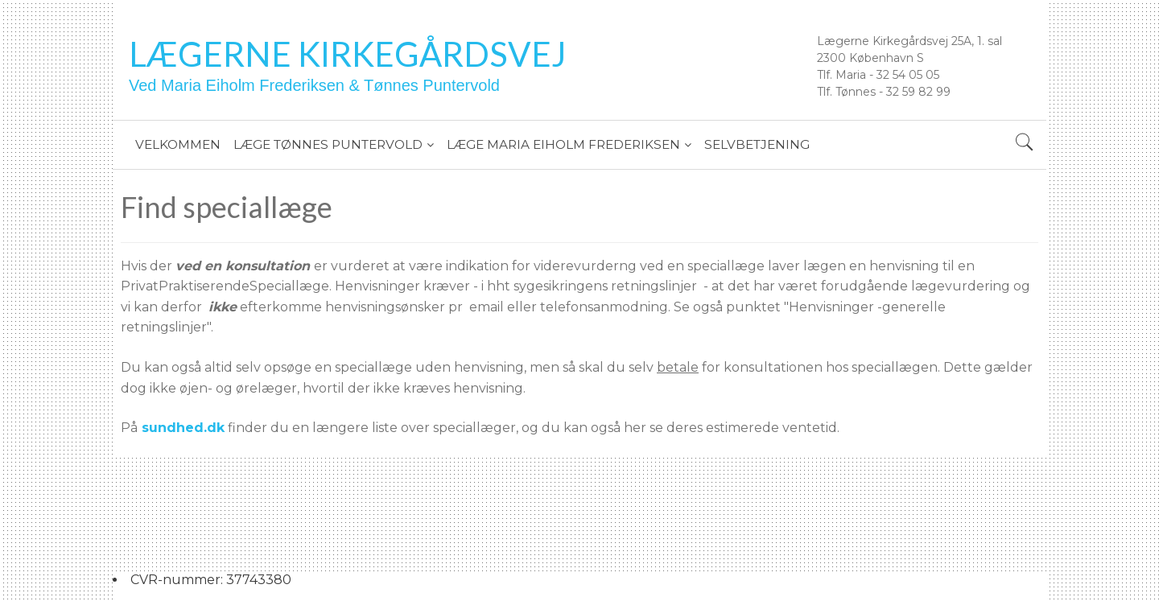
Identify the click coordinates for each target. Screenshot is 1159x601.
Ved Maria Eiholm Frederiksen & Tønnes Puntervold (314, 85)
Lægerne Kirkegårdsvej (348, 54)
